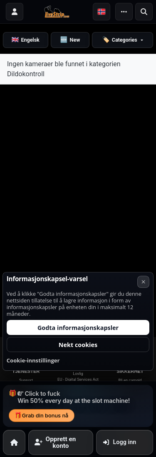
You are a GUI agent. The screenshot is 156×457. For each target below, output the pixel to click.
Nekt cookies (78, 391)
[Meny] (124, 11)
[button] (101, 11)
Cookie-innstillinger (33, 406)
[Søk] (144, 11)
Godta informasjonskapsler (78, 373)
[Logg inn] (14, 11)
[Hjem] (14, 442)
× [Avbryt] (143, 327)
